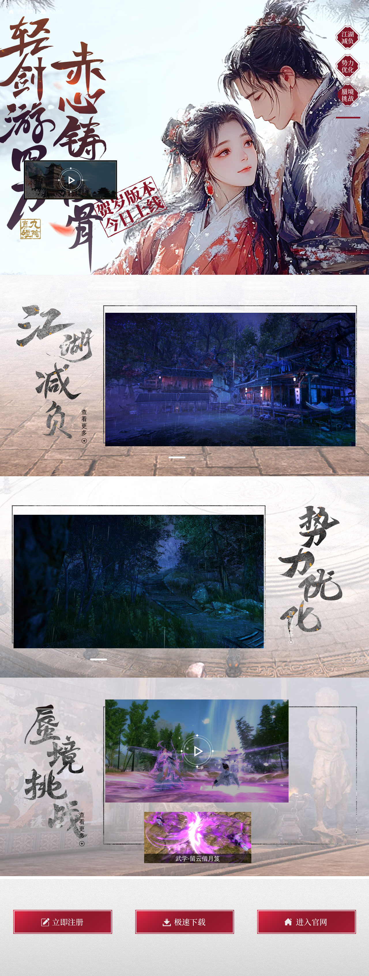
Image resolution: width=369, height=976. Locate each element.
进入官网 (25, 11)
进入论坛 (56, 11)
